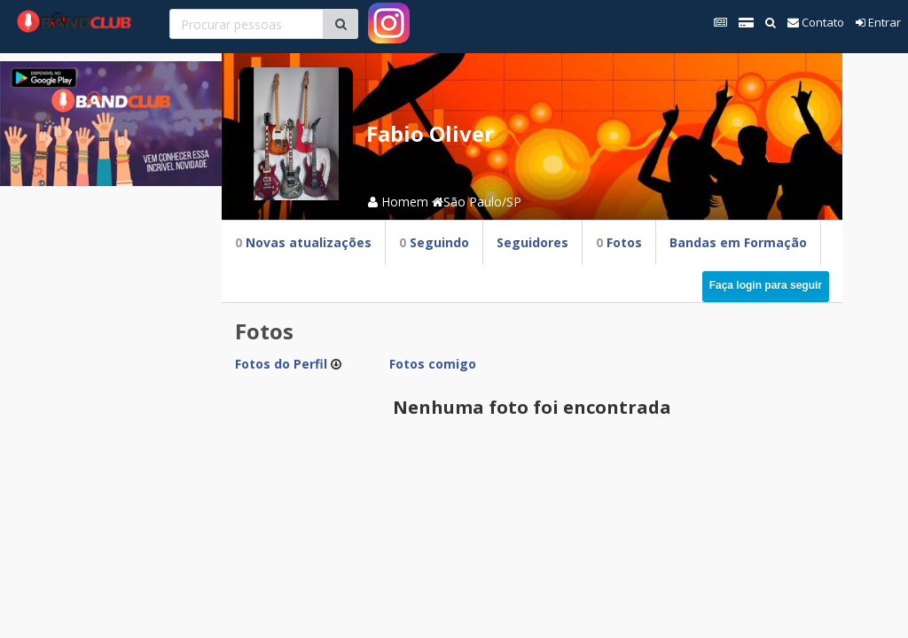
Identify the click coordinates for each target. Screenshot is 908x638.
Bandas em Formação (738, 242)
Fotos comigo (432, 363)
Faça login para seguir (765, 285)
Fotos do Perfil (281, 363)
